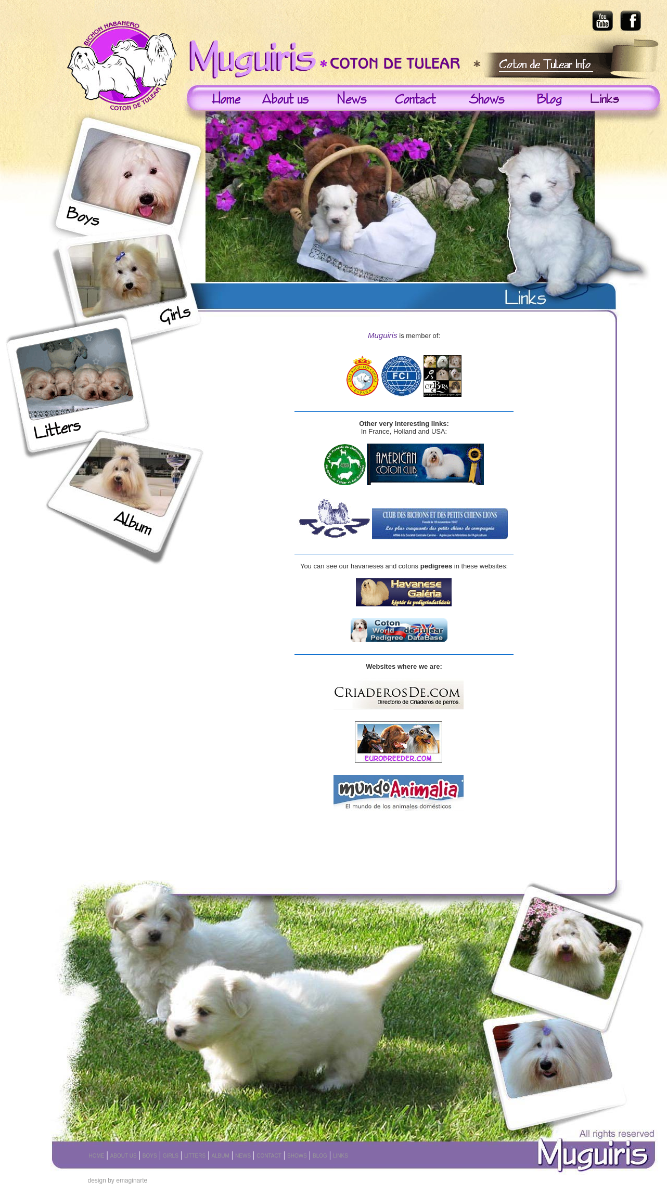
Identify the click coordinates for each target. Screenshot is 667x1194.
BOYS (150, 1156)
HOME (97, 1156)
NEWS (243, 1156)
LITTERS (195, 1156)
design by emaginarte (118, 1180)
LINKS (340, 1156)
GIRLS (170, 1156)
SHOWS (297, 1156)
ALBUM (220, 1156)
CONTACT (268, 1156)
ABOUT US (123, 1156)
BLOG (320, 1156)
